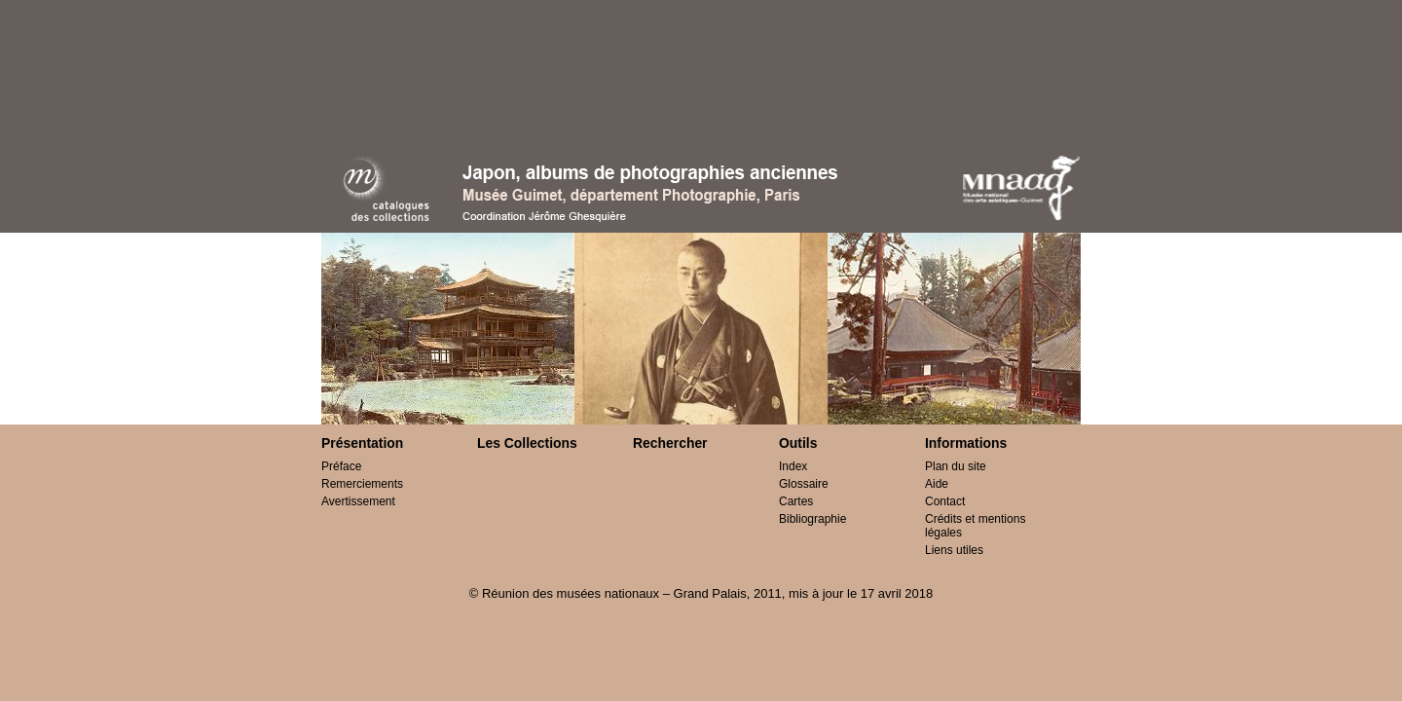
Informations (966, 443)
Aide (936, 484)
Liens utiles (954, 550)
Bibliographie (812, 519)
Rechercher (670, 443)
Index (793, 466)
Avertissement (358, 501)
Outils (798, 443)
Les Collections (527, 443)
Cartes (796, 501)
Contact (945, 501)
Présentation (362, 443)
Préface (341, 466)
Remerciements (362, 484)
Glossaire (804, 484)
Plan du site (955, 466)
